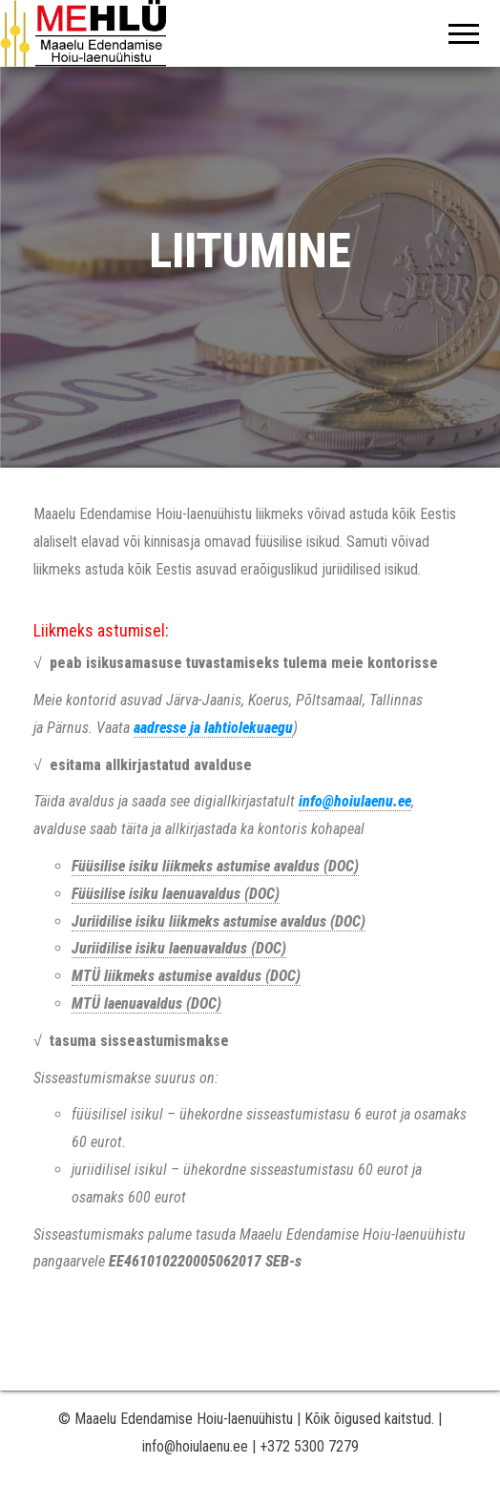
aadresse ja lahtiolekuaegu (213, 728)
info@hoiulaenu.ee (355, 801)
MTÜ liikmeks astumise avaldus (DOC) (186, 976)
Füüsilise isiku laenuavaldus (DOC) (176, 894)
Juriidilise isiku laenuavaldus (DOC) (179, 948)
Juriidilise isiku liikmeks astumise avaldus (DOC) (218, 921)
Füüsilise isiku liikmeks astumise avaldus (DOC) (215, 866)
